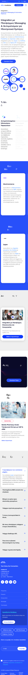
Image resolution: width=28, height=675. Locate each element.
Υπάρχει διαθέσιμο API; (9, 533)
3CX (4, 42)
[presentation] (12, 655)
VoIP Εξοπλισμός (20, 630)
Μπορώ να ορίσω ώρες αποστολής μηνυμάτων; (9, 500)
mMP (14, 189)
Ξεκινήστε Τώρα (8, 61)
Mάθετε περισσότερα (12, 336)
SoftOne (22, 40)
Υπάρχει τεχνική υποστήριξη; (11, 550)
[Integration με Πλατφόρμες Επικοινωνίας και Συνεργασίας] (13, 324)
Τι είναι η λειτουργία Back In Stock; (11, 516)
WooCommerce (19, 37)
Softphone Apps (7, 630)
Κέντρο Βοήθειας (8, 622)
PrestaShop (4, 39)
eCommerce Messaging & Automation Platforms (11, 13)
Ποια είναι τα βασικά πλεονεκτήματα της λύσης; (10, 542)
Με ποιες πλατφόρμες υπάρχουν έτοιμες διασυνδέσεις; (12, 525)
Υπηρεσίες (3, 590)
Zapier (15, 40)
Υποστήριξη (4, 605)
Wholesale (3, 601)
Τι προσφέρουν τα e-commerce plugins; (12, 471)
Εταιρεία (3, 594)
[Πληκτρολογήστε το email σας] (14, 648)
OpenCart (13, 39)
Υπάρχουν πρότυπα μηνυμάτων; (12, 508)
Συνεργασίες (4, 598)
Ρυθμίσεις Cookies (7, 634)
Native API (13, 42)
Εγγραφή (22, 648)
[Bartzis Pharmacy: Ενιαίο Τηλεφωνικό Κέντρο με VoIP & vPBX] (13, 421)
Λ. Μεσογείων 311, (5, 571)
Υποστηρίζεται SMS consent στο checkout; (12, 491)
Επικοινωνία (19, 5)
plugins (12, 475)
